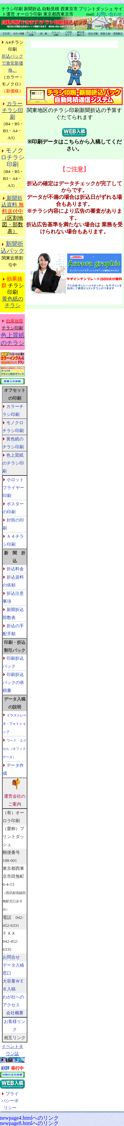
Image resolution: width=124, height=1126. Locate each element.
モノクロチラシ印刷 (12, 157)
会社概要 (14, 1012)
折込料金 (15, 568)
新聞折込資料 (12, 204)
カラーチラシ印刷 (12, 110)
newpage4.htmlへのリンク (29, 1118)
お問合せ (11, 957)
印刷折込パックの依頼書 (13, 682)
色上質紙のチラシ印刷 (13, 463)
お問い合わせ (109, 14)
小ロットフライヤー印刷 (13, 487)
